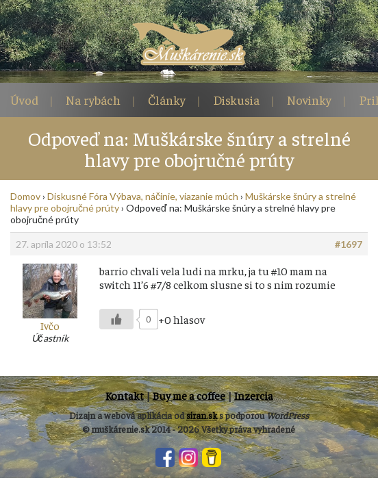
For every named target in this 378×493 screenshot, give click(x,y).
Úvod (24, 100)
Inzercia (253, 395)
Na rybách (93, 100)
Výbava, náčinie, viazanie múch (174, 196)
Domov (25, 196)
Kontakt (124, 395)
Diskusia (236, 100)
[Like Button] (116, 319)
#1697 (348, 244)
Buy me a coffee (189, 395)
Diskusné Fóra (77, 196)
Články (167, 100)
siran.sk (201, 415)
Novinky (309, 100)
